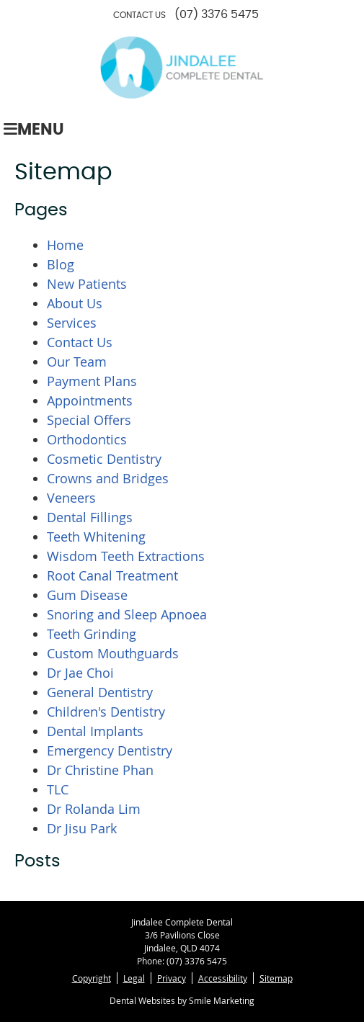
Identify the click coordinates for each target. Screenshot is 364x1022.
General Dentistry (100, 692)
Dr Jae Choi (80, 672)
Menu (34, 130)
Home (65, 245)
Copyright (91, 978)
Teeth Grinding (91, 633)
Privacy (171, 978)
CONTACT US (139, 15)
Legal (134, 978)
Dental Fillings (90, 517)
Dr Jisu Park (82, 828)
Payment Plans (92, 381)
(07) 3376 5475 (216, 14)
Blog (60, 264)
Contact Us (79, 342)
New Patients (87, 283)
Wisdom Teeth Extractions (126, 556)
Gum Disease (87, 595)
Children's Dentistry (106, 711)
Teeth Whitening (96, 536)
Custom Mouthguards (113, 653)
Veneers (71, 497)
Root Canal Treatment (112, 575)
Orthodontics (87, 439)
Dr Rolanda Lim (94, 808)
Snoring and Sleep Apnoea (127, 614)
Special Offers (89, 420)
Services (72, 322)
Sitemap (276, 978)
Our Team (77, 361)
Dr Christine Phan (100, 770)
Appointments (90, 400)
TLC (57, 789)
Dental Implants (95, 731)
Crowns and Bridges (108, 478)
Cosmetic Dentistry (104, 458)
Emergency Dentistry (109, 750)
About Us (74, 303)
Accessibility (222, 978)
